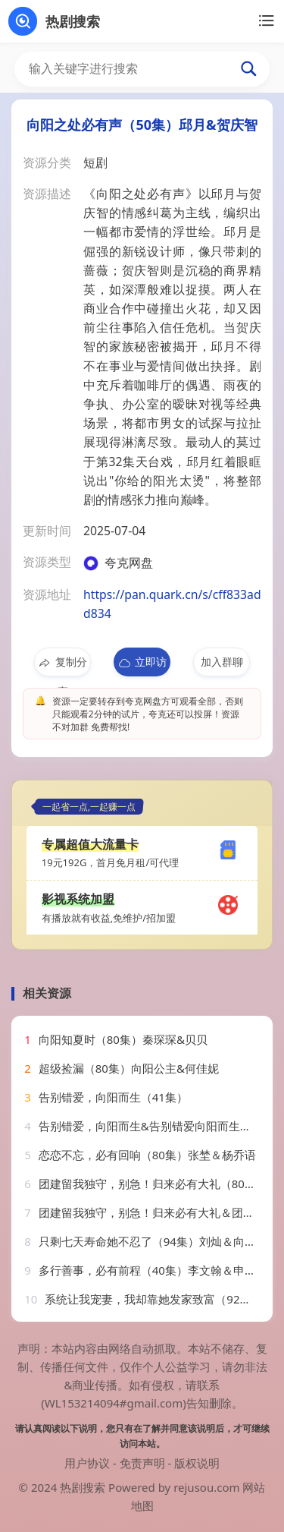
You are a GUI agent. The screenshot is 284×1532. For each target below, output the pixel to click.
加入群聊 (222, 661)
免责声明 (142, 1463)
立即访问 (142, 665)
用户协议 (87, 1463)
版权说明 (197, 1463)
